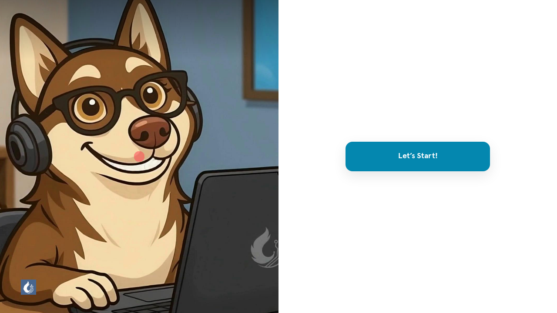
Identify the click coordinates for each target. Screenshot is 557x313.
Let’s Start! (418, 156)
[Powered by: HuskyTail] (28, 287)
